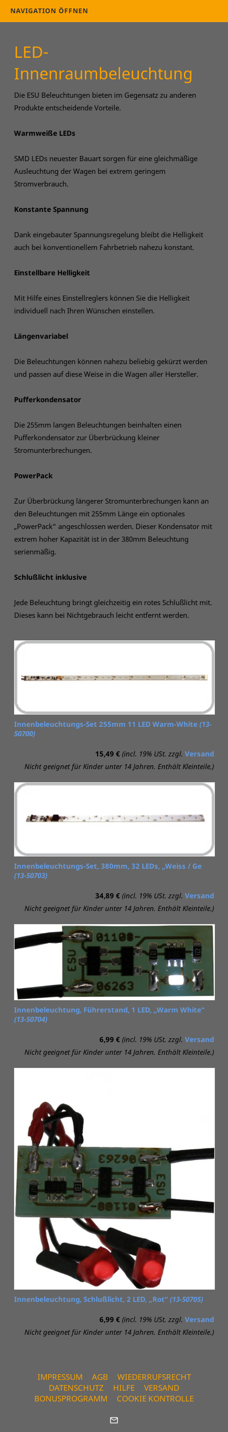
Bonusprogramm (70, 1398)
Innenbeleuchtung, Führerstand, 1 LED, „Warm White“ (109, 1014)
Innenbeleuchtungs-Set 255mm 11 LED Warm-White (113, 728)
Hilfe (124, 1387)
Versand (199, 753)
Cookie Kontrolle (155, 1398)
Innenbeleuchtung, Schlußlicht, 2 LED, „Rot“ (108, 1299)
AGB (100, 1376)
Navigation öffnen (49, 10)
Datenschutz (76, 1387)
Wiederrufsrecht (154, 1376)
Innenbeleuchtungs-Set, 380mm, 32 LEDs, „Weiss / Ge (108, 870)
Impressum (60, 1376)
